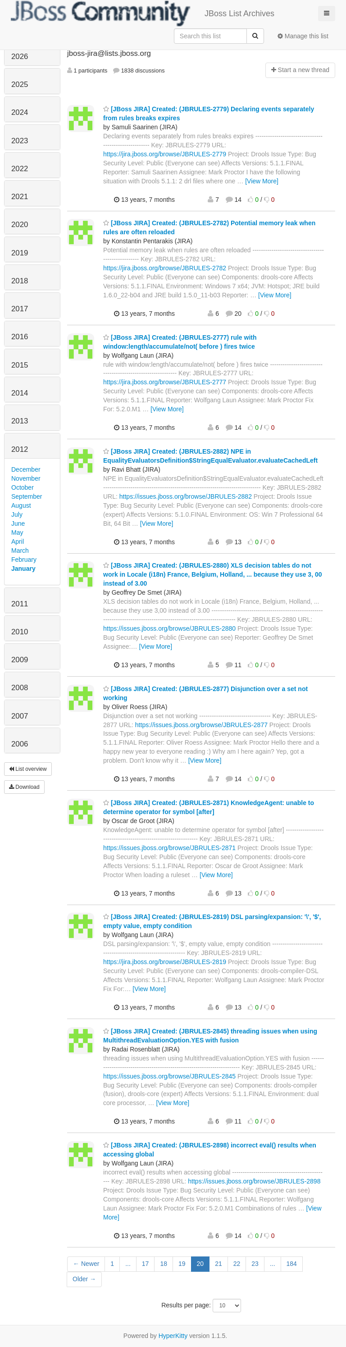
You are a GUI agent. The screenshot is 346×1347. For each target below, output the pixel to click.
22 (237, 1263)
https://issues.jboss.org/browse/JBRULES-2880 (169, 628)
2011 (19, 604)
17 (145, 1263)
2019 (19, 253)
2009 (19, 659)
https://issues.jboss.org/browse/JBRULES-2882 (185, 496)
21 (218, 1263)
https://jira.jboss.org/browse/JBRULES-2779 (164, 154)
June (18, 523)
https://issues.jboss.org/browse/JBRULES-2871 (169, 847)
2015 (19, 365)
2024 (19, 112)
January (23, 568)
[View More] (261, 181)
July (17, 514)
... (128, 1263)
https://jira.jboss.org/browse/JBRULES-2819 (164, 961)
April (17, 541)
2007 (19, 716)
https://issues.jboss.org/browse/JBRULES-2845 (169, 1076)
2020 (19, 224)
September (26, 496)
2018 (19, 281)
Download (24, 787)
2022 (19, 168)
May (17, 532)
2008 (19, 687)
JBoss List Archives (142, 13)
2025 (19, 84)
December (26, 469)
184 (292, 1263)
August (21, 505)
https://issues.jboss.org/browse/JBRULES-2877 (201, 724)
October (22, 487)
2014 (19, 393)
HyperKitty (173, 1335)
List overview (28, 769)
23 (255, 1263)
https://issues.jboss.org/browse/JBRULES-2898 (254, 1181)
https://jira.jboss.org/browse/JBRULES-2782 (164, 268)
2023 (19, 141)
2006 (19, 744)
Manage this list (303, 36)
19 (182, 1263)
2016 (19, 336)
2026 (19, 56)
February (23, 559)
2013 (19, 421)
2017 (19, 309)
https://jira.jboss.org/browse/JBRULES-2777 (164, 382)
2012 (19, 449)
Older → (84, 1279)
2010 (19, 632)
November (26, 478)
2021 (19, 196)
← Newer (86, 1263)
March (20, 550)
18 (163, 1263)
